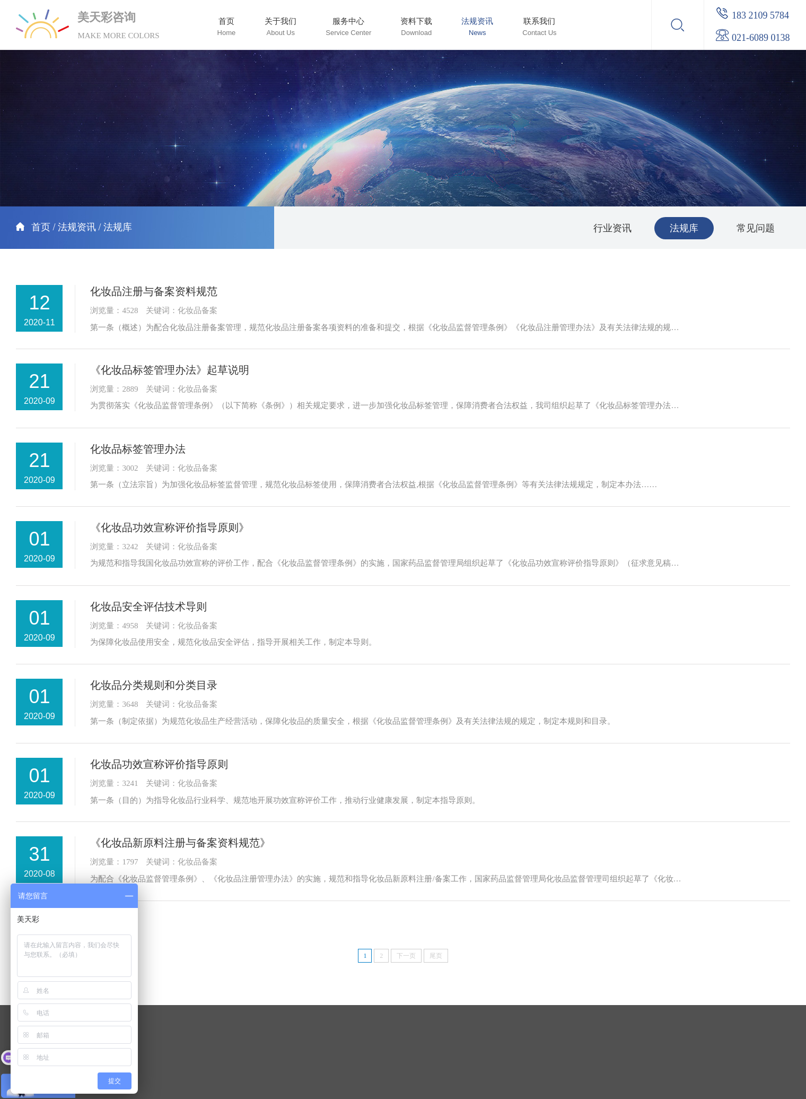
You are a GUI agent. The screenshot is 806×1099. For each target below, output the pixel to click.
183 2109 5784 (752, 15)
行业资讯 (612, 228)
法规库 (117, 227)
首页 (40, 227)
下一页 (406, 955)
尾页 (436, 955)
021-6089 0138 (752, 37)
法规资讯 (77, 227)
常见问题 (756, 228)
